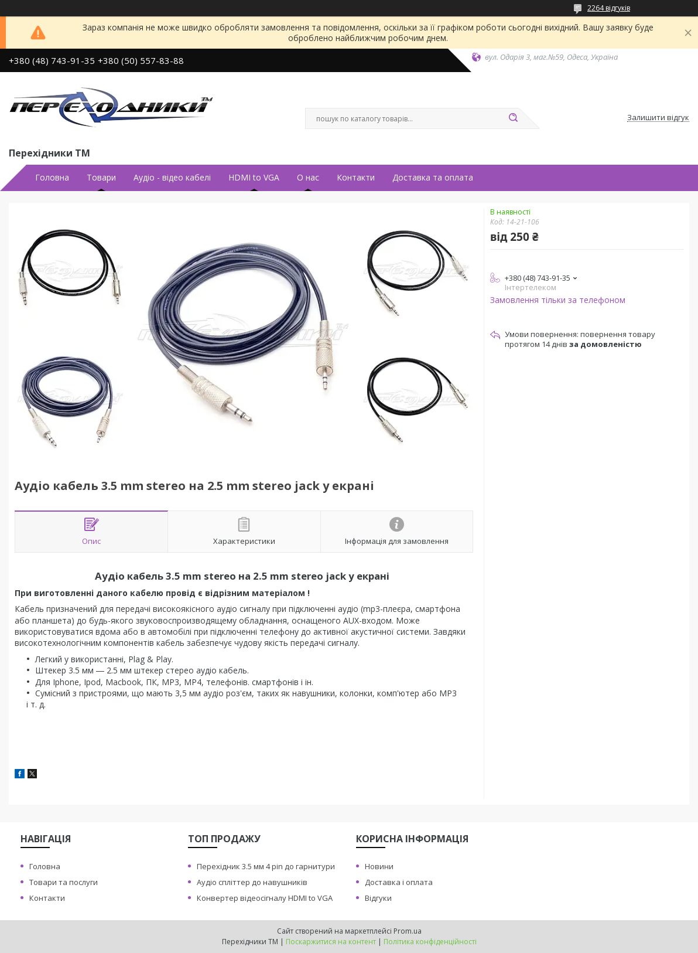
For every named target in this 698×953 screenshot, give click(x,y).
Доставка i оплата (399, 882)
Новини (379, 866)
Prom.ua (408, 931)
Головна (52, 177)
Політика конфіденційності (430, 942)
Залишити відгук (658, 118)
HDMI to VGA (253, 177)
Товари (101, 177)
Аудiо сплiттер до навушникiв (252, 882)
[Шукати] (513, 118)
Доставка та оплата (432, 177)
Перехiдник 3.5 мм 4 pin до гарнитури (266, 866)
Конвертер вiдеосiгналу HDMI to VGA (265, 898)
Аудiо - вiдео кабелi (172, 177)
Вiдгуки (378, 898)
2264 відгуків (608, 8)
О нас (308, 177)
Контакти (356, 177)
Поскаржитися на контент (331, 942)
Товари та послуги (63, 882)
